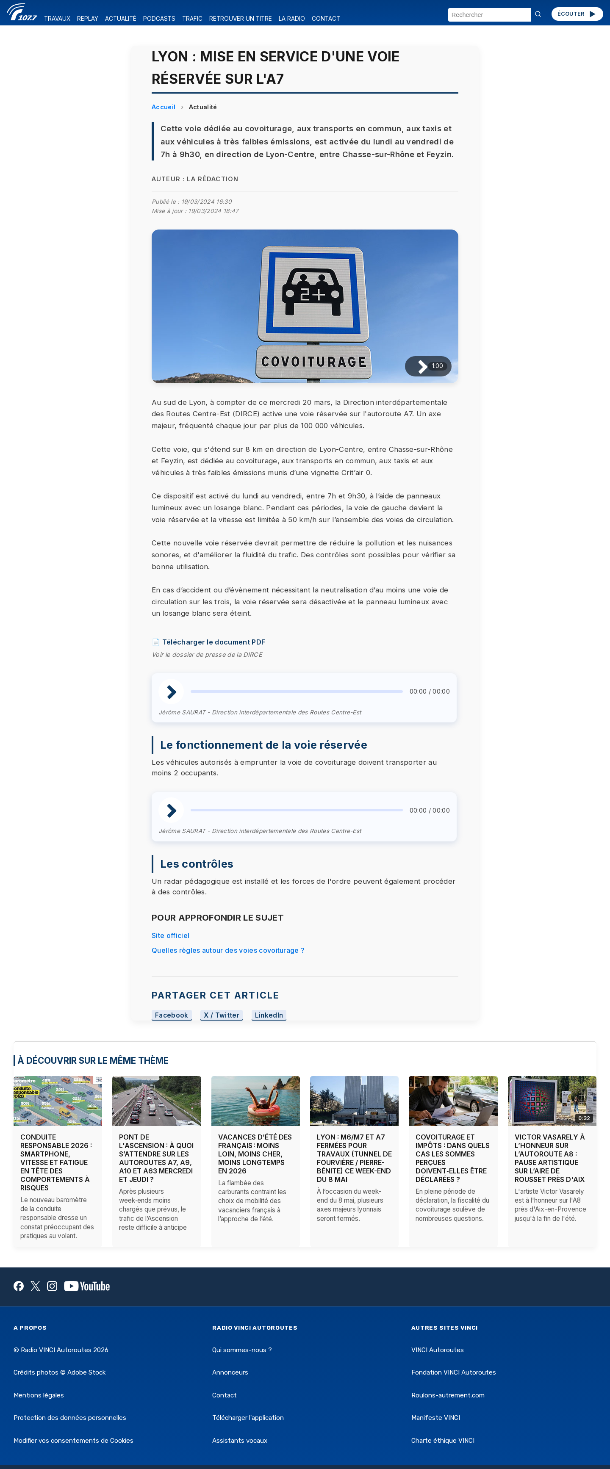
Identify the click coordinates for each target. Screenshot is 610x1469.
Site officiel (170, 935)
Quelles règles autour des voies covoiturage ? (228, 950)
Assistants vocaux (239, 1440)
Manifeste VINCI (435, 1418)
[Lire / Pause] (416, 366)
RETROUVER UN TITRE (240, 18)
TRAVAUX (57, 18)
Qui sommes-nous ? (242, 1350)
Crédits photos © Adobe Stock (59, 1372)
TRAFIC (192, 18)
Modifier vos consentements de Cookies (73, 1440)
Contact (224, 1395)
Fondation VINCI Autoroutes (453, 1372)
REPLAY (87, 18)
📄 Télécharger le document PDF (208, 642)
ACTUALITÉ (120, 18)
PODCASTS (159, 18)
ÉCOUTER (577, 14)
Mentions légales (39, 1395)
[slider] (297, 691)
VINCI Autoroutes (437, 1350)
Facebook (172, 1015)
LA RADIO (292, 18)
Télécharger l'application (248, 1418)
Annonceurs (230, 1372)
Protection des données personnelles (70, 1418)
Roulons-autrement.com (448, 1395)
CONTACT (326, 18)
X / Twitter (221, 1015)
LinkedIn (269, 1015)
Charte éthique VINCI (442, 1440)
